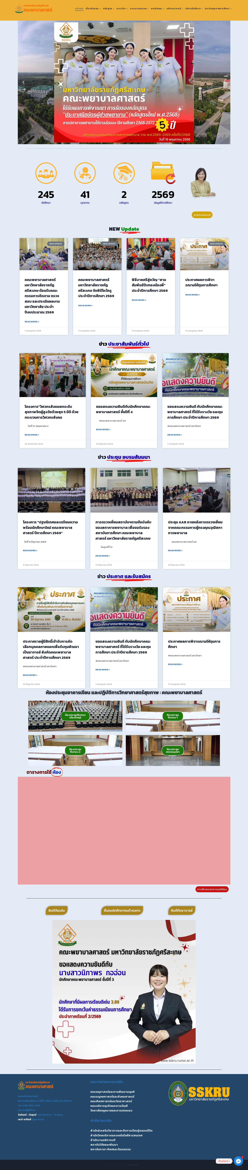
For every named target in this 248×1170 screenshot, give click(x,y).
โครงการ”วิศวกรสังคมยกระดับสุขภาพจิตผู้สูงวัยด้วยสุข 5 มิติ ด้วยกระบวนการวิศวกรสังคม (51, 412)
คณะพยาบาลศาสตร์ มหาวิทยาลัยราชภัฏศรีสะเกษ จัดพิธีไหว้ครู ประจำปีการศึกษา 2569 (96, 288)
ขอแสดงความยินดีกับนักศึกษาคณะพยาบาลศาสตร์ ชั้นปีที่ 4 (123, 409)
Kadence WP (134, 1164)
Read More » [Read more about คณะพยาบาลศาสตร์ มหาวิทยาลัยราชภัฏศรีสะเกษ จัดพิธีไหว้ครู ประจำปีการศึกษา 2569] (85, 305)
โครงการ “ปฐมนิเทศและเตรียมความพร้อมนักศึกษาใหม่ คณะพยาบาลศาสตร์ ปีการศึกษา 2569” (50, 527)
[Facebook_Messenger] (238, 1161)
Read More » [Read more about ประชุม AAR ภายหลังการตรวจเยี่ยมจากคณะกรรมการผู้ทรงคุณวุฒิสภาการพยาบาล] (175, 550)
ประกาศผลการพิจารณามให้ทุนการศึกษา (201, 282)
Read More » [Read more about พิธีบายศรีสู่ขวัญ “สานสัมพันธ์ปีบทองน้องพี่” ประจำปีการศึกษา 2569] (139, 300)
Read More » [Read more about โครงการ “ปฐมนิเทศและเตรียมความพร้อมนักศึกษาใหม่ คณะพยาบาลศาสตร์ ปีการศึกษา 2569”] (30, 550)
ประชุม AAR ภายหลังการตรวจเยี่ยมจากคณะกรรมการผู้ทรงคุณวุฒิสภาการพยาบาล (195, 527)
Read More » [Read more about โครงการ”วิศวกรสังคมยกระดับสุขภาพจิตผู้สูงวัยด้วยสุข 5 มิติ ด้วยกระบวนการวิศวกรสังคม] (32, 434)
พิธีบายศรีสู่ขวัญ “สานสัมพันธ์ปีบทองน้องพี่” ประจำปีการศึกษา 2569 (150, 285)
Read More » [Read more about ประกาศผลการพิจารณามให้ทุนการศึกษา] (192, 294)
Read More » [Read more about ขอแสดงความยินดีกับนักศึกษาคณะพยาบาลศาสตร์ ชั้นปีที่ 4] (103, 429)
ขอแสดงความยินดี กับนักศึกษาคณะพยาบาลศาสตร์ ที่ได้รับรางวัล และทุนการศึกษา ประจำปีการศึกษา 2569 (195, 412)
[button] (23, 82)
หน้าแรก (79, 8)
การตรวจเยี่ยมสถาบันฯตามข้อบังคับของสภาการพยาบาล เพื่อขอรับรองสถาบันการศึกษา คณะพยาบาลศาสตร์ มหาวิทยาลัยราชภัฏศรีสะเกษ (123, 530)
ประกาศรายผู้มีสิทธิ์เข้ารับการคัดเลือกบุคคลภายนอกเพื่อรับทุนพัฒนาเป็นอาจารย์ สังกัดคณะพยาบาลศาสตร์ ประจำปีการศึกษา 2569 (51, 649)
